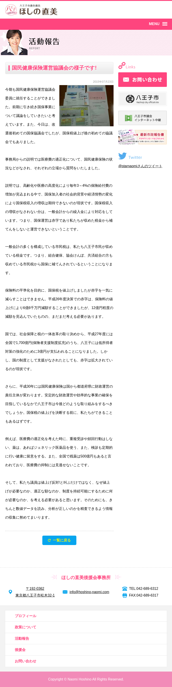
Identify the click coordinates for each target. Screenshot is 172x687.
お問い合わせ (25, 661)
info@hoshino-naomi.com (89, 592)
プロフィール (25, 616)
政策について (25, 627)
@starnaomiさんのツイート (140, 166)
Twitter (143, 10)
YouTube (160, 10)
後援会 (20, 650)
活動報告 (22, 638)
